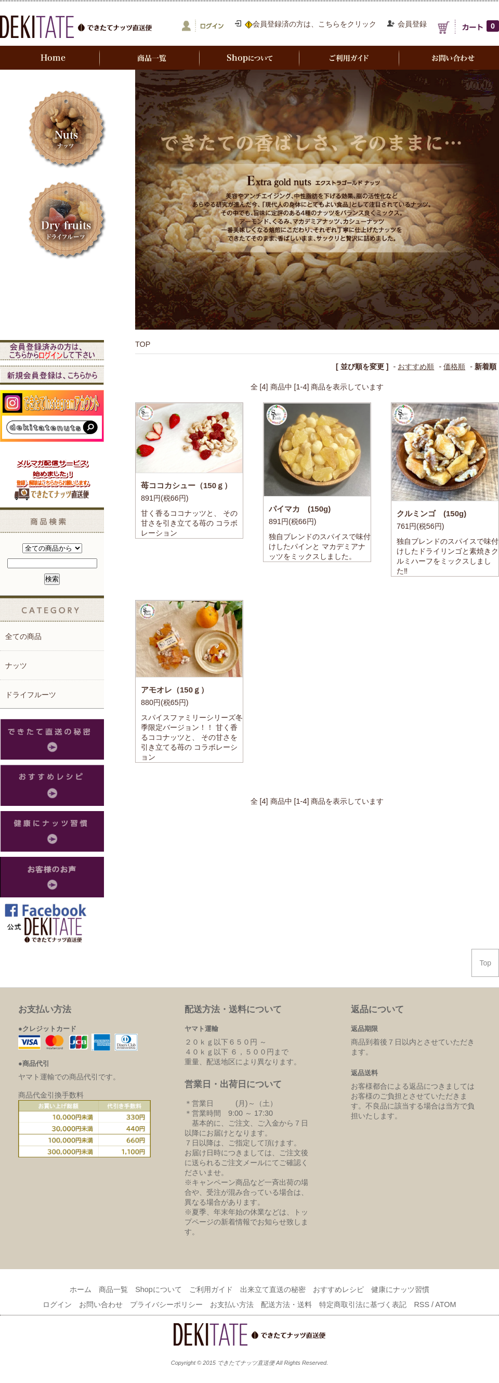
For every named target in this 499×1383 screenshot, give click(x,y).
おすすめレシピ (338, 1289)
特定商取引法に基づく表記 (362, 1304)
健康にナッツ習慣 (400, 1289)
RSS (421, 1304)
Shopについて (158, 1289)
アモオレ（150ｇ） (174, 689)
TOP (142, 344)
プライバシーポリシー (166, 1304)
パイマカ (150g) (300, 508)
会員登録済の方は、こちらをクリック (310, 24)
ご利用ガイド (211, 1289)
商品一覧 (113, 1289)
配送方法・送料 (286, 1304)
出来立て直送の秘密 (273, 1289)
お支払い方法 (232, 1304)
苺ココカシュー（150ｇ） (186, 485)
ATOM (445, 1304)
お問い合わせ (101, 1304)
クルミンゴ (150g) (431, 513)
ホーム (80, 1289)
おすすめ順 (416, 366)
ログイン (57, 1304)
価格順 (454, 366)
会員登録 (412, 24)
